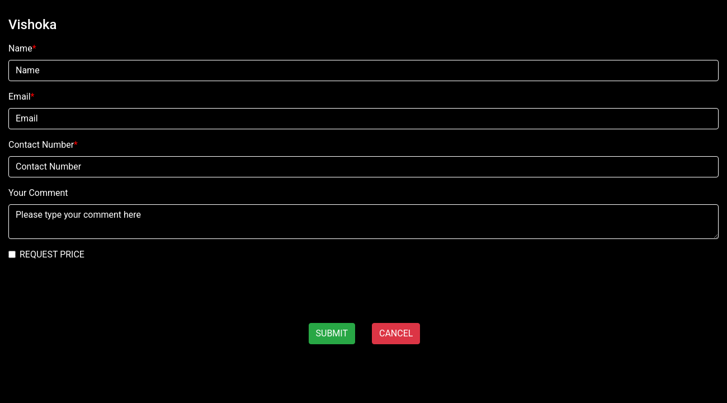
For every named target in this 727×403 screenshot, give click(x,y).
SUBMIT (332, 333)
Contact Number (43, 144)
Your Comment (38, 193)
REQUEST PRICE (52, 254)
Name (22, 48)
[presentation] (85, 292)
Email (21, 96)
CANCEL (396, 333)
